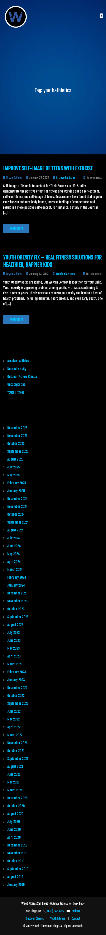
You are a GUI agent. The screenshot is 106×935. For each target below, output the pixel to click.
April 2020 (14, 837)
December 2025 (17, 428)
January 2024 (16, 585)
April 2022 (13, 727)
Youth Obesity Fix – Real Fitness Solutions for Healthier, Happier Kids (52, 261)
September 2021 (17, 759)
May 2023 (13, 648)
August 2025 (15, 459)
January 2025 (16, 491)
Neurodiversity (16, 369)
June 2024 (14, 546)
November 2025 (17, 436)
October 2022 (16, 696)
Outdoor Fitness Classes (22, 377)
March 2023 (15, 664)
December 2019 (17, 845)
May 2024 (13, 554)
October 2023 (16, 609)
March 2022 (15, 735)
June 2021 (13, 774)
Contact (76, 918)
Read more (16, 228)
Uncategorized (16, 384)
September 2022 (17, 703)
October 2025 (16, 443)
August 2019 (15, 877)
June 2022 (14, 711)
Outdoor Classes (35, 918)
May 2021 (13, 782)
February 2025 (16, 483)
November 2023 (17, 601)
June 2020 (14, 829)
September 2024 (18, 522)
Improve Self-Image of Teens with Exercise (48, 168)
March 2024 (15, 570)
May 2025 (13, 475)
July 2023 (13, 633)
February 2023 (16, 672)
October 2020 (16, 806)
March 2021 (14, 790)
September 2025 (17, 451)
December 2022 (17, 688)
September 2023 (17, 617)
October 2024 (16, 514)
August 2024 (15, 530)
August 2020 (15, 814)
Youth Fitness (15, 392)
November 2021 (17, 743)
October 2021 (15, 751)
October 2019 (15, 861)
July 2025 (13, 467)
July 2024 (13, 538)
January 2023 (16, 680)
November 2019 (17, 853)
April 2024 (14, 562)
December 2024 (17, 499)
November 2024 (17, 506)
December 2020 (17, 798)
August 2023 (15, 625)
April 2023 (14, 656)
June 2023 (14, 640)
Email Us (75, 911)
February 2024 (16, 577)
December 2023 (17, 593)
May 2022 (13, 719)
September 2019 (17, 869)
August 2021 (15, 766)
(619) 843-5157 (55, 911)
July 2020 (13, 822)
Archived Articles (65, 177)
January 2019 (16, 885)
